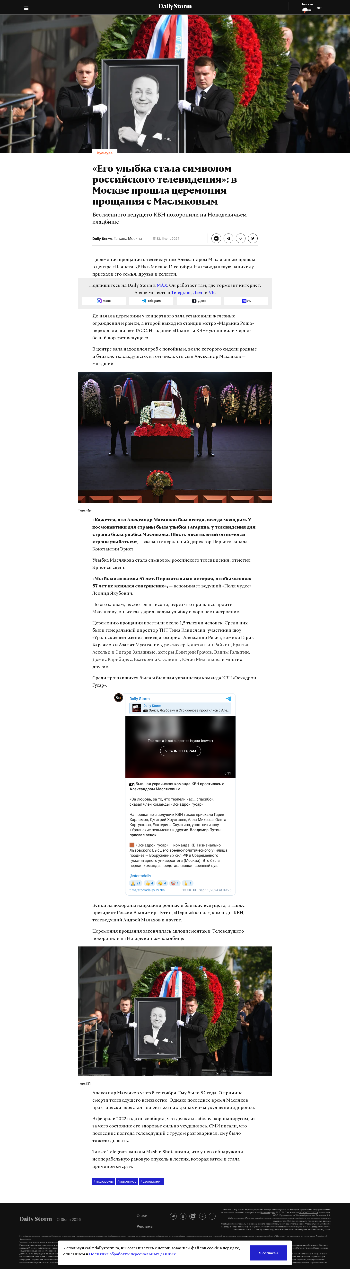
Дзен (198, 293)
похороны (104, 1181)
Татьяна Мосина (127, 238)
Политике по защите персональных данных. (309, 1221)
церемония (151, 1181)
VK (212, 293)
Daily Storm (175, 7)
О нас (142, 1216)
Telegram (181, 293)
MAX (162, 285)
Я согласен (268, 1253)
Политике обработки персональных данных (132, 1254)
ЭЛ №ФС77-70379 (308, 1212)
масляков (127, 1181)
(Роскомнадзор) (267, 1212)
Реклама (145, 1226)
